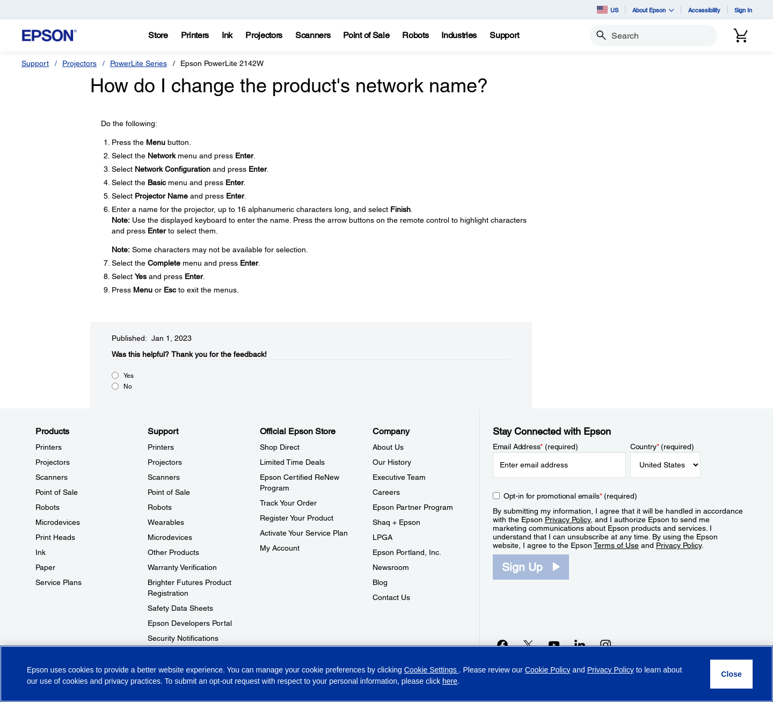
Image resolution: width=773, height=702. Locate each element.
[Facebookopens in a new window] (502, 644)
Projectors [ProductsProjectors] (52, 462)
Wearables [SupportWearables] (166, 522)
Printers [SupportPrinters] (161, 447)
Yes (128, 375)
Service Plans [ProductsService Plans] (58, 582)
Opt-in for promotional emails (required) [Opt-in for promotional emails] (570, 496)
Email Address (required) (535, 446)
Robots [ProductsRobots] (47, 507)
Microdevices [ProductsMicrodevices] (57, 522)
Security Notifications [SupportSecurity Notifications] (183, 638)
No (127, 386)
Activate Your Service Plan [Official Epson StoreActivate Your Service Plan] (304, 533)
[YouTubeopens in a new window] (554, 644)
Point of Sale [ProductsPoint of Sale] (56, 492)
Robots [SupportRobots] (160, 507)
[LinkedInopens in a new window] (579, 644)
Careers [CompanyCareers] (386, 492)
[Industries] (459, 35)
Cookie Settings (431, 670)
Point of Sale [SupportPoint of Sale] (169, 492)
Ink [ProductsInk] (40, 552)
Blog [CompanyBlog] (380, 582)
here (449, 681)
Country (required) (662, 446)
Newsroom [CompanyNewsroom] (391, 567)
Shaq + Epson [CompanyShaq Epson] (396, 522)
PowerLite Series (138, 63)
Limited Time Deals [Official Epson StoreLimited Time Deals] (292, 462)
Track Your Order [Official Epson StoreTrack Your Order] (288, 503)
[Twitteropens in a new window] (528, 644)
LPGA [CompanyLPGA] (382, 537)
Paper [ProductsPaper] (45, 567)
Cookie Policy (548, 670)
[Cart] (741, 35)
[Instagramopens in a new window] (605, 644)
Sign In (743, 9)
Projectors (79, 63)
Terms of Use (616, 545)
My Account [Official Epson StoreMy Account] (280, 548)
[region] (386, 674)
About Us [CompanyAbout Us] (388, 447)
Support (35, 63)
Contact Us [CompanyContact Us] (391, 597)
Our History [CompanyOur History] (392, 462)
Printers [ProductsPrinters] (48, 447)
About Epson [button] (653, 9)
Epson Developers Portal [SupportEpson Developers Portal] (190, 623)
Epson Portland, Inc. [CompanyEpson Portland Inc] (407, 552)
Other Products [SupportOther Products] (173, 552)
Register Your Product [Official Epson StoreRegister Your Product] (296, 518)
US (607, 9)
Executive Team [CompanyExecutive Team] (399, 477)
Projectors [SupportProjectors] (165, 462)
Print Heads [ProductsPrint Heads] (55, 537)
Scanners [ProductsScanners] (51, 477)
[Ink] (227, 35)
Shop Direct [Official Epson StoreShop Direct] (280, 447)
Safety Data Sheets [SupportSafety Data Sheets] (180, 608)
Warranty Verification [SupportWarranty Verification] (182, 567)
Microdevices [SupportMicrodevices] (170, 537)
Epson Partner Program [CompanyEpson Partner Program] (413, 507)
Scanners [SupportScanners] (164, 477)
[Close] (731, 674)
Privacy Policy (567, 519)
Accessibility (704, 9)
